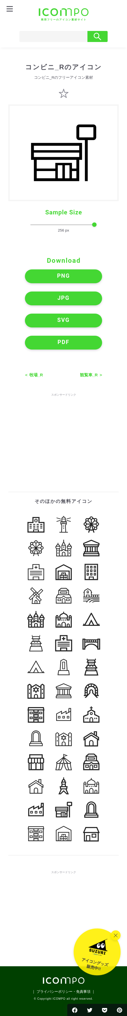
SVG (63, 320)
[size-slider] (63, 224)
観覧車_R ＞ (91, 374)
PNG (63, 275)
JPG (64, 298)
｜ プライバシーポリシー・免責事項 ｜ (63, 991)
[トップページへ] (64, 14)
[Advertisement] (63, 432)
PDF (63, 342)
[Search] (53, 36)
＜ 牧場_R (33, 374)
